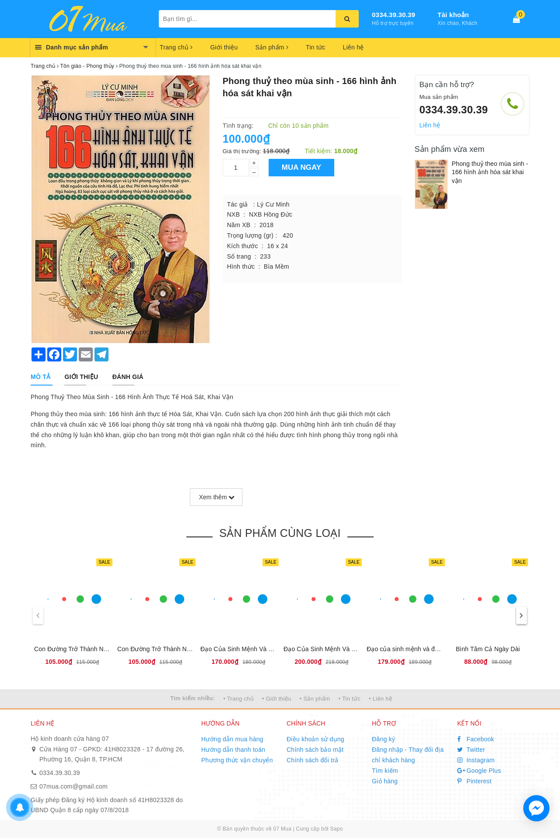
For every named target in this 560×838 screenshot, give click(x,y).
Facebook (475, 739)
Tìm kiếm (385, 770)
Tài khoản (453, 14)
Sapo (336, 829)
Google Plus (479, 770)
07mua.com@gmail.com (73, 786)
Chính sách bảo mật (315, 749)
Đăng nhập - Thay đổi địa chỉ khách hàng (408, 755)
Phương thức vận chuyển (237, 760)
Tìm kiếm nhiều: (192, 698)
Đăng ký (383, 739)
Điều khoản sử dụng (315, 739)
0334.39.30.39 (393, 14)
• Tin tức (349, 698)
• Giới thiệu (276, 698)
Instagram (476, 760)
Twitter (471, 749)
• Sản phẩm (315, 698)
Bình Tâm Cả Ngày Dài (488, 648)
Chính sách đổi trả (313, 760)
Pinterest (474, 781)
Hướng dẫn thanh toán (233, 749)
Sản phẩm (271, 47)
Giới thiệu (224, 47)
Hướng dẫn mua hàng (232, 739)
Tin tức (315, 47)
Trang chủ (176, 47)
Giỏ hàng (385, 781)
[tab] (40, 377)
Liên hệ (353, 47)
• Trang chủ (238, 698)
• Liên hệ (380, 698)
